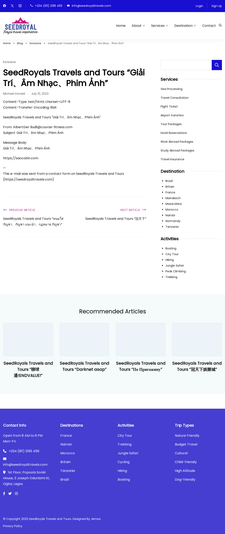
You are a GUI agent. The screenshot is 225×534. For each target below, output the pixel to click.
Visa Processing (171, 89)
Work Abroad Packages (177, 142)
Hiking (169, 260)
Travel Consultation (175, 98)
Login (199, 6)
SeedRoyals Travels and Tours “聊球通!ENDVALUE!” (28, 369)
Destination (183, 25)
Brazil (169, 181)
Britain (169, 187)
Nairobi (170, 215)
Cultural (181, 453)
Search (217, 65)
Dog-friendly (185, 479)
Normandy (172, 221)
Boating (170, 248)
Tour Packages (171, 124)
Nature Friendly (187, 435)
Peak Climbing (175, 271)
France (170, 192)
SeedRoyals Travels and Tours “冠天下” (115, 218)
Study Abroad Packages (177, 150)
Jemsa (95, 519)
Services (158, 25)
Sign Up (217, 6)
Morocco (171, 210)
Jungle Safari (174, 266)
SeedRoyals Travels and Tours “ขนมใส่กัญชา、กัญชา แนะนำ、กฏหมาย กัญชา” (33, 221)
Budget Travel (186, 444)
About (137, 25)
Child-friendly (186, 462)
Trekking (171, 277)
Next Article (130, 210)
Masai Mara (173, 204)
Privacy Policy (12, 526)
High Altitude (185, 470)
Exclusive (9, 62)
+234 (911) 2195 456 (48, 5)
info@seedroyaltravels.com (91, 5)
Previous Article (22, 210)
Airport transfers (172, 115)
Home (121, 25)
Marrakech (173, 198)
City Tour (172, 254)
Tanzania (172, 227)
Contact (209, 25)
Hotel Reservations (174, 133)
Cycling (123, 462)
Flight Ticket (169, 106)
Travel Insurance (172, 159)
